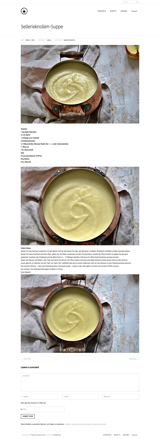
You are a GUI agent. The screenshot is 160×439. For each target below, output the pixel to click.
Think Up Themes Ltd (38, 435)
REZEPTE (117, 435)
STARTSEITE (107, 435)
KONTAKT (126, 435)
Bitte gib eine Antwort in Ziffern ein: (33, 403)
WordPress (57, 435)
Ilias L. (49, 40)
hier (50, 144)
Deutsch (134, 435)
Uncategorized (69, 40)
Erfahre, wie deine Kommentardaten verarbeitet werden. (85, 424)
